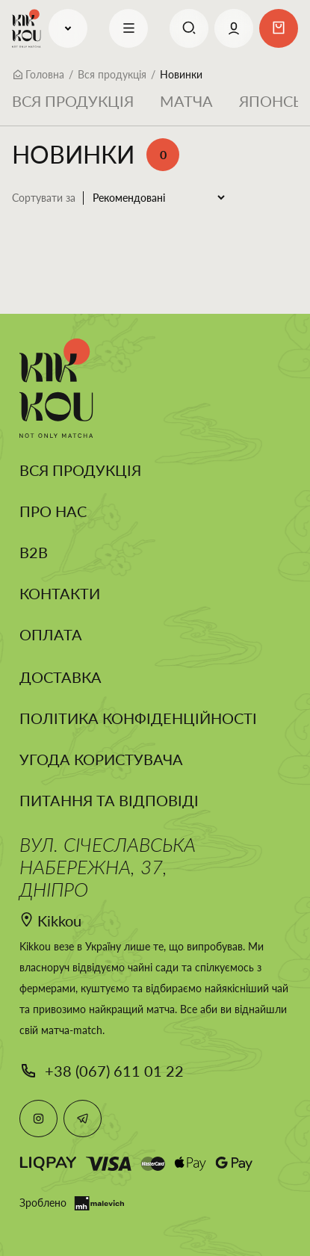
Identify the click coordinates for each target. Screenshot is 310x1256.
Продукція (68, 28)
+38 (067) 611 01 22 (114, 1071)
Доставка (60, 677)
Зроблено (71, 1203)
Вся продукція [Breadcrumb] (112, 74)
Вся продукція (73, 101)
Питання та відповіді (109, 800)
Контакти (59, 593)
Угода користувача (101, 759)
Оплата (50, 634)
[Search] (189, 28)
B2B (33, 552)
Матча (186, 101)
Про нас (53, 511)
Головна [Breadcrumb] (44, 74)
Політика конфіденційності (138, 718)
